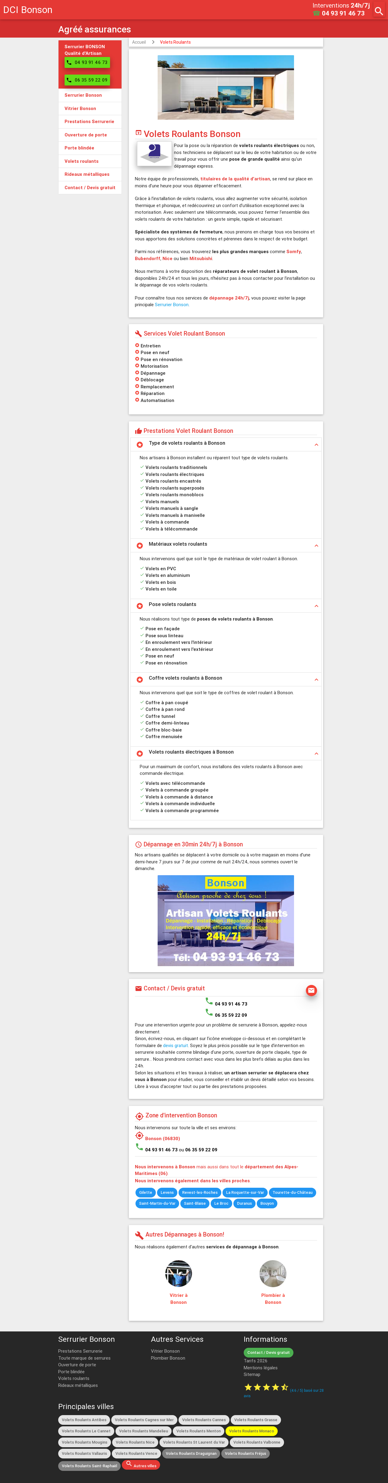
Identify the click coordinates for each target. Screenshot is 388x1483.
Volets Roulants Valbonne (256, 1442)
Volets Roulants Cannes (204, 1419)
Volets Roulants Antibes (84, 1419)
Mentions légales (261, 1368)
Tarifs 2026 (255, 1361)
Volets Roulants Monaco (251, 1431)
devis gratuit (175, 1045)
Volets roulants (73, 1378)
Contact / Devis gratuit (268, 1352)
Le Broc (221, 1203)
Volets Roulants (175, 42)
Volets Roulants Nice (135, 1442)
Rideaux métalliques (78, 1385)
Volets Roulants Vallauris (84, 1453)
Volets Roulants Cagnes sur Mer (144, 1419)
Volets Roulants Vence (136, 1453)
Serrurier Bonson (172, 304)
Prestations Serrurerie (80, 1351)
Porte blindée (71, 1371)
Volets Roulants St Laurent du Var (194, 1442)
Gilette (145, 1192)
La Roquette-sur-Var (245, 1192)
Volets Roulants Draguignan (191, 1453)
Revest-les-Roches (200, 1192)
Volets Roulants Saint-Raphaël (89, 1465)
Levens (167, 1192)
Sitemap (252, 1374)
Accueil (139, 42)
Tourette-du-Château (293, 1192)
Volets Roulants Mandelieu (143, 1431)
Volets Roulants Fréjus (245, 1453)
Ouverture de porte (77, 1365)
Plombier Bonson (168, 1358)
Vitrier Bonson (165, 1351)
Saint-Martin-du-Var (157, 1203)
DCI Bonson (27, 9)
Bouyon (267, 1203)
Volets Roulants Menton (198, 1431)
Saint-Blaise (195, 1203)
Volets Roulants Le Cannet (86, 1431)
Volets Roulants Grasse (255, 1419)
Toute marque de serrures (84, 1358)
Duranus (244, 1203)
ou (198, 1150)
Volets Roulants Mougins (84, 1442)
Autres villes (140, 1464)
